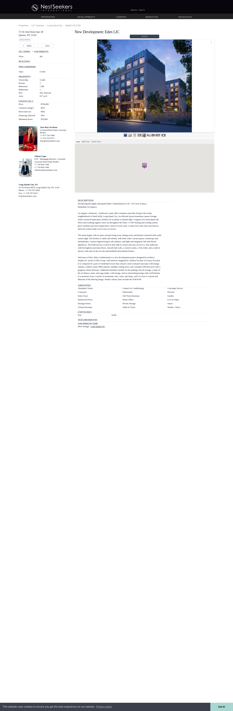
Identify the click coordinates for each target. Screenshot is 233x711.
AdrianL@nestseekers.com (45, 170)
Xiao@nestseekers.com (50, 141)
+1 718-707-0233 (30, 193)
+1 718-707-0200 (32, 190)
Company (121, 17)
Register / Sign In (138, 10)
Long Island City (54, 25)
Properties (48, 17)
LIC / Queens (38, 25)
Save (45, 45)
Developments (86, 17)
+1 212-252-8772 (47, 138)
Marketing (152, 17)
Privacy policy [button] (104, 706)
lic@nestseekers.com (28, 196)
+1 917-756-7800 (47, 135)
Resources (185, 17)
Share (27, 45)
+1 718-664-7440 (41, 164)
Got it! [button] (221, 706)
